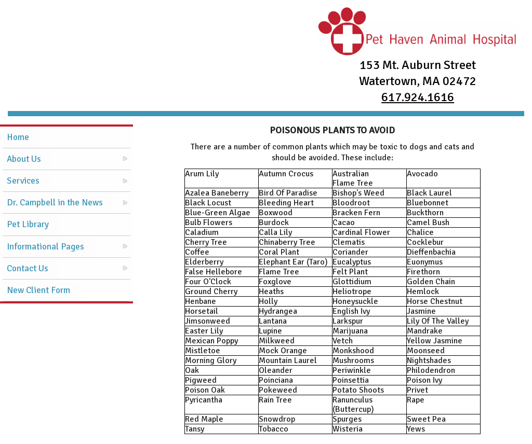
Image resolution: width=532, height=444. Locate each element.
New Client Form (38, 290)
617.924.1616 (417, 97)
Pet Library (28, 224)
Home (18, 137)
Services (23, 180)
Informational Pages (45, 246)
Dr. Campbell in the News (55, 202)
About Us (24, 159)
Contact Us (27, 268)
